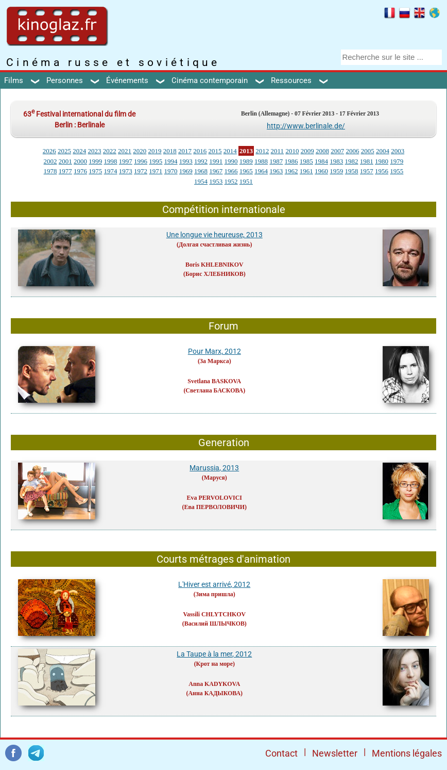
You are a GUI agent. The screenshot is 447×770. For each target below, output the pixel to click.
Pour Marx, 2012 (214, 351)
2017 (185, 151)
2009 (307, 151)
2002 (50, 161)
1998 (110, 161)
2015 (215, 151)
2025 (64, 151)
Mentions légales (407, 753)
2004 (382, 151)
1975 (95, 171)
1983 (336, 161)
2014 (230, 151)
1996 (140, 161)
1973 (125, 171)
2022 (109, 151)
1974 (110, 171)
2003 (397, 151)
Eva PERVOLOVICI (214, 497)
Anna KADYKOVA (214, 683)
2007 (337, 151)
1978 (50, 171)
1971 (155, 171)
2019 (155, 151)
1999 (95, 161)
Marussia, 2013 (214, 468)
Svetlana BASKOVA (214, 381)
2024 (79, 151)
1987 (276, 161)
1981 (366, 161)
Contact (281, 753)
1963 (276, 171)
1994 (171, 161)
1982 (351, 161)
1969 (186, 171)
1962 (291, 171)
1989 (246, 161)
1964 (261, 171)
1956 (381, 171)
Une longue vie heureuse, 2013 (214, 235)
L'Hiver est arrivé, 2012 (214, 584)
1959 (336, 171)
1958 (351, 171)
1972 (140, 171)
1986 (291, 161)
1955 (396, 171)
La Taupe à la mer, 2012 (214, 654)
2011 (277, 151)
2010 (292, 151)
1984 (321, 161)
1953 (215, 181)
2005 (367, 151)
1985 (306, 161)
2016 (200, 151)
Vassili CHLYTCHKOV (214, 614)
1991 (215, 161)
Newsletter (334, 753)
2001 (65, 161)
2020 (139, 151)
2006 (352, 151)
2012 (262, 151)
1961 (306, 171)
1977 (65, 171)
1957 (366, 171)
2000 (80, 161)
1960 (321, 171)
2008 (322, 151)
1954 (201, 181)
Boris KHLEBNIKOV (214, 264)
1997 (125, 161)
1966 (231, 171)
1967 (215, 171)
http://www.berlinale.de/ (306, 126)
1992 (201, 161)
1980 (381, 161)
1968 (201, 171)
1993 (186, 161)
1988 (261, 161)
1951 (246, 181)
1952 (231, 181)
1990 (231, 161)
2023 (94, 151)
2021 (124, 151)
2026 (49, 151)
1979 (396, 161)
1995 (155, 161)
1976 (80, 171)
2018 (170, 151)
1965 (246, 171)
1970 (171, 171)
